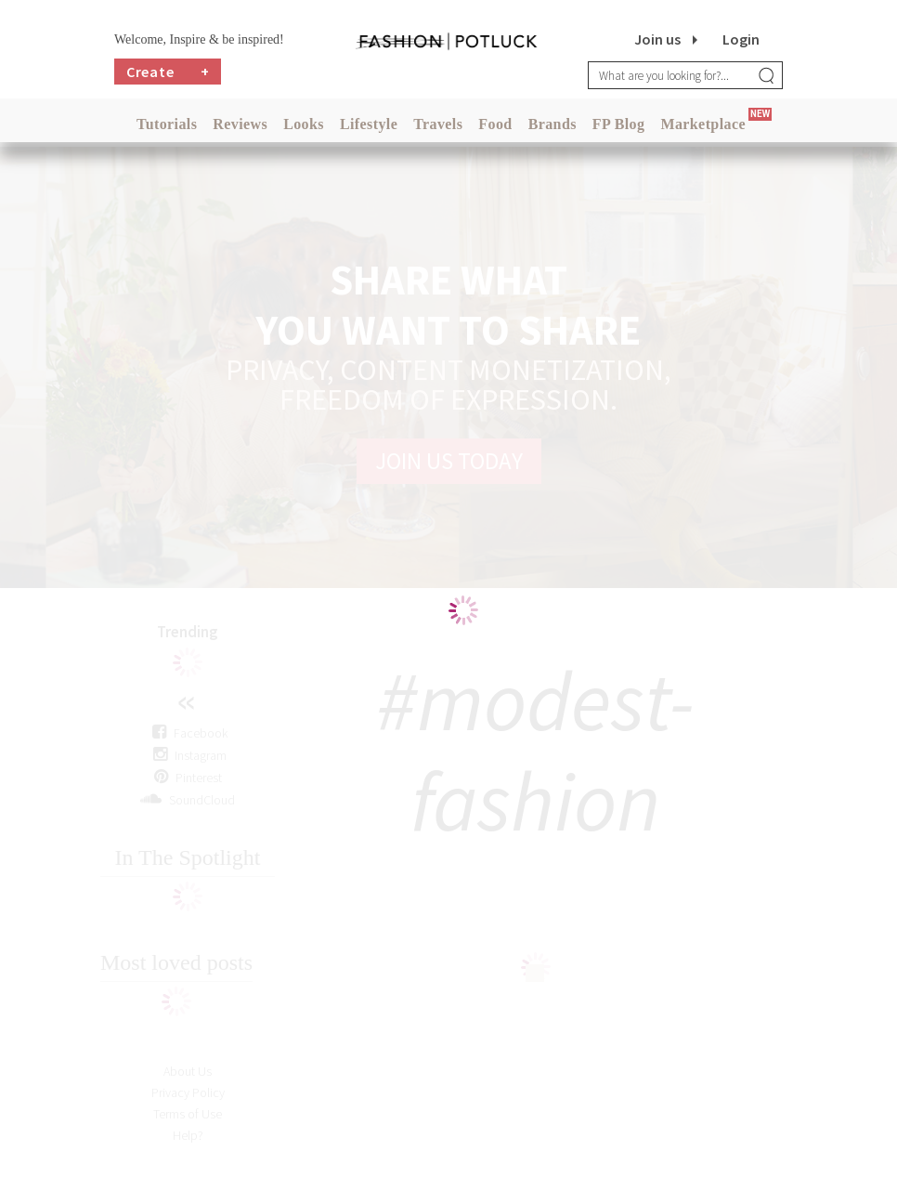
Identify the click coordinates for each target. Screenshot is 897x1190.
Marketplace (702, 124)
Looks (303, 124)
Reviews (240, 124)
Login (741, 39)
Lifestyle (368, 124)
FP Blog (618, 124)
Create (168, 72)
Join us (657, 39)
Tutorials (166, 124)
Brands (552, 124)
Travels (437, 124)
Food (495, 124)
